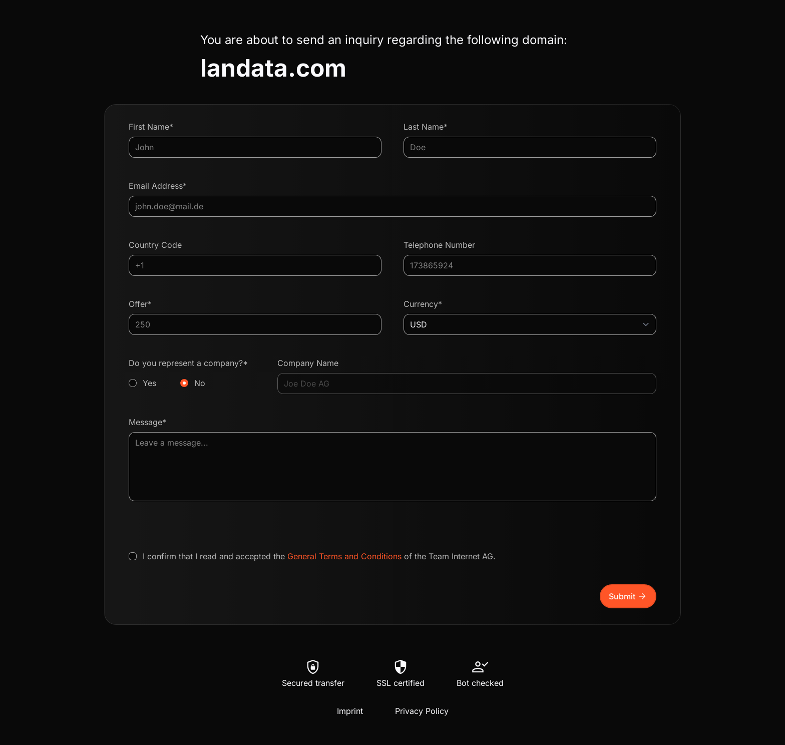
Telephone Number (439, 245)
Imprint (350, 711)
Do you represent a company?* (192, 373)
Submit (628, 596)
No (199, 383)
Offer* (140, 304)
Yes (149, 383)
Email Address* (158, 186)
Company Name (307, 363)
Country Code (155, 245)
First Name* (151, 127)
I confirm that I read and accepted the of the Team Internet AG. (319, 556)
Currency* (423, 304)
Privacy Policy (422, 711)
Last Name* (426, 127)
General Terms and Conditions (344, 556)
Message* (147, 422)
